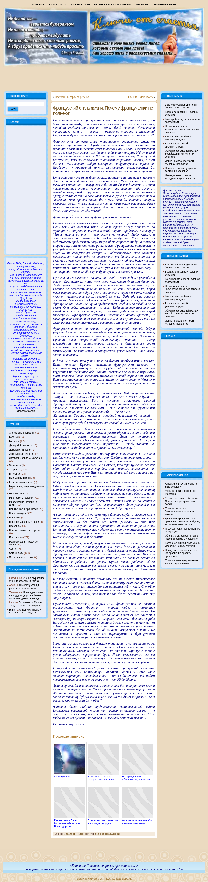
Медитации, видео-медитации (26, 486)
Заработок (15, 465)
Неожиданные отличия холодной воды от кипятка (180, 177)
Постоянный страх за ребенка (72, 97)
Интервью (15, 473)
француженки (112, 834)
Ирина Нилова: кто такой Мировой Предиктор (179, 162)
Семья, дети (16, 553)
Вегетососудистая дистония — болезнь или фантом (182, 106)
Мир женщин (16, 493)
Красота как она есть (21, 482)
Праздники (15, 526)
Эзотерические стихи (21, 557)
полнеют (99, 834)
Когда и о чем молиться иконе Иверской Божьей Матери (182, 544)
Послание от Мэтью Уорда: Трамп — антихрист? (25, 604)
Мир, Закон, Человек (21, 497)
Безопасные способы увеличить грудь (177, 145)
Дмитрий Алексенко (20, 445)
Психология (16, 537)
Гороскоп (14, 441)
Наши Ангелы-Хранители (23, 509)
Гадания (14, 437)
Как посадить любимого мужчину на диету (178, 138)
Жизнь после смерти (21, 453)
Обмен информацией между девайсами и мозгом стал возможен (181, 153)
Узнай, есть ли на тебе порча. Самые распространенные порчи (182, 501)
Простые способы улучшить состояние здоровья (181, 170)
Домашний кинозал (20, 449)
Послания (14, 517)
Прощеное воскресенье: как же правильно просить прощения (181, 553)
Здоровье (14, 469)
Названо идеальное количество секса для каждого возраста (182, 129)
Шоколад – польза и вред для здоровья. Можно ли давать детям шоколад (26, 595)
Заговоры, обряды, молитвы (25, 458)
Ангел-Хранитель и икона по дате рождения (25, 611)
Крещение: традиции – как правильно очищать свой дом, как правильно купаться (182, 521)
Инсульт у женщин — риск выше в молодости (26, 586)
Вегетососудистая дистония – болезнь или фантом (182, 266)
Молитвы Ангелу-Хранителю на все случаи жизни (181, 562)
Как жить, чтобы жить (140, 97)
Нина (12, 609)
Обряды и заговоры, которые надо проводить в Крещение (181, 537)
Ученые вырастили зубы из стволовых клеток (26, 579)
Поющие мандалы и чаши (24, 521)
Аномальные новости (21, 432)
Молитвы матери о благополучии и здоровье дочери (179, 511)
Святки (13, 548)
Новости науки (17, 513)
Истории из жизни (19, 477)
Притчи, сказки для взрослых (26, 530)
